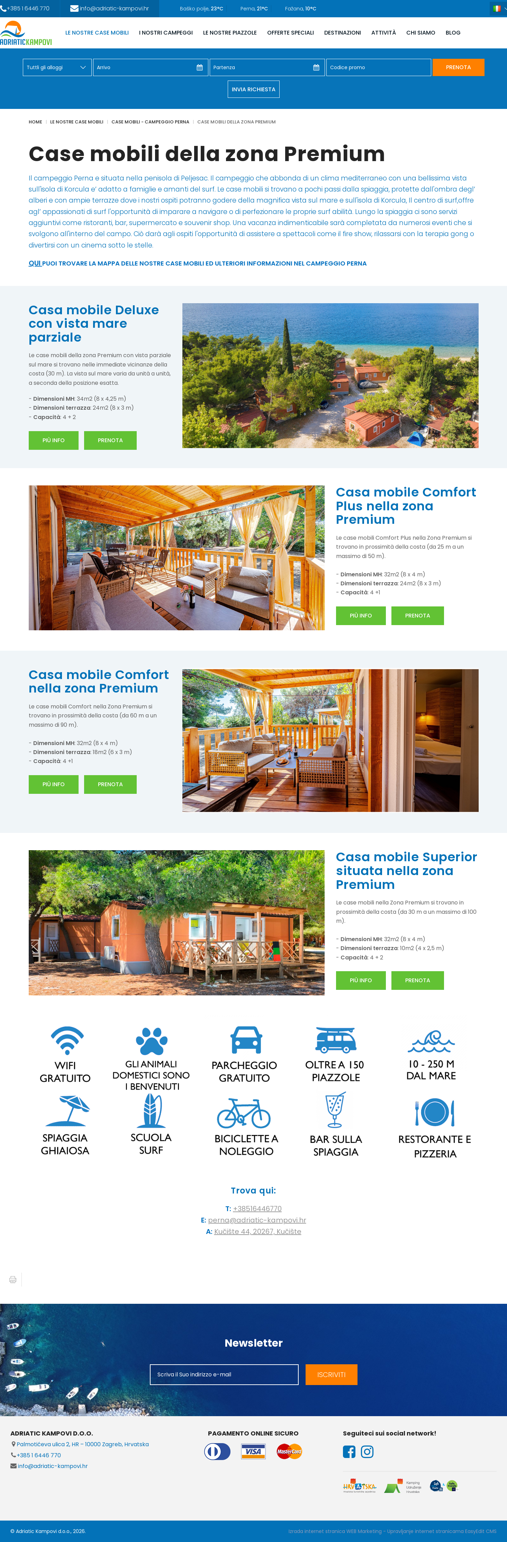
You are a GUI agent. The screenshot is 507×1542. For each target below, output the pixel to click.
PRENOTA (458, 67)
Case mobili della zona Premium (236, 122)
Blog (453, 33)
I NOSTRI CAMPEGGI (166, 33)
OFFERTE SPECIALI (290, 33)
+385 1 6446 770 (35, 1455)
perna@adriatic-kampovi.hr (257, 1220)
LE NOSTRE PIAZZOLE (230, 33)
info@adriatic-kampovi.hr (49, 1466)
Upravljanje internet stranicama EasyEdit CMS (442, 1531)
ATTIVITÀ (383, 33)
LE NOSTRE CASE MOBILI (97, 33)
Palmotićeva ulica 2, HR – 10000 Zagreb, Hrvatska (79, 1444)
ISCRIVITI (331, 1375)
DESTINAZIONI (342, 33)
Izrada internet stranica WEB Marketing (335, 1531)
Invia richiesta (253, 89)
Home (35, 122)
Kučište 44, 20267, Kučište (257, 1231)
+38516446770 (257, 1209)
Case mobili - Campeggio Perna (150, 122)
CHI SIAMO (420, 33)
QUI (35, 263)
